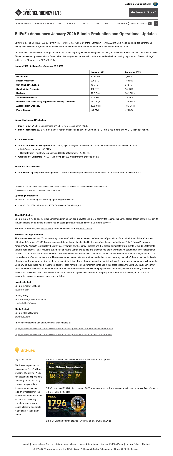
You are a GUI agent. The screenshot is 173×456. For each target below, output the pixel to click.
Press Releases (44, 23)
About (26, 444)
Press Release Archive (42, 444)
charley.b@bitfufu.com (25, 303)
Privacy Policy (132, 444)
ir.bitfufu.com (47, 228)
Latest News (23, 23)
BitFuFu (66, 43)
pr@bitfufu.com (22, 316)
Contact (86, 23)
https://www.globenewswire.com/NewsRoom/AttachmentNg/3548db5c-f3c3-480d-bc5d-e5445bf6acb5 (64, 328)
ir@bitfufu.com (22, 289)
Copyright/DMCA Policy (112, 444)
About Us (102, 23)
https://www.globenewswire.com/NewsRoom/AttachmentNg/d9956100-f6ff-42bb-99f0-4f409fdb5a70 (63, 334)
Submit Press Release (66, 444)
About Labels (66, 23)
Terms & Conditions (88, 444)
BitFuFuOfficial (85, 228)
